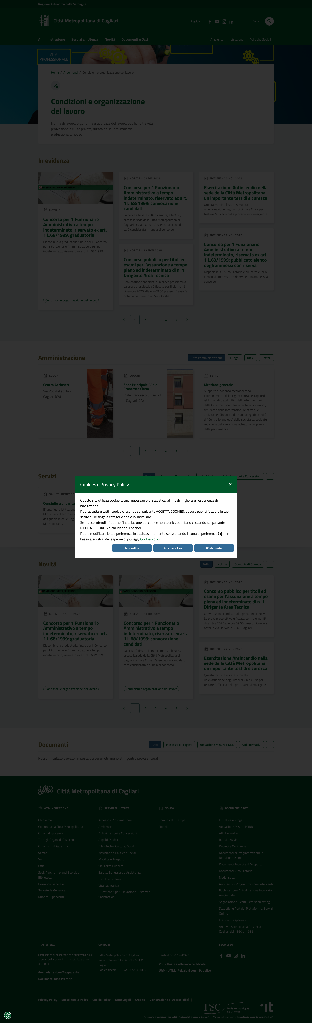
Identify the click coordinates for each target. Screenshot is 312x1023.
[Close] (230, 481)
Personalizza (131, 546)
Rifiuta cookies (214, 546)
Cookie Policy (150, 537)
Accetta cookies (173, 546)
